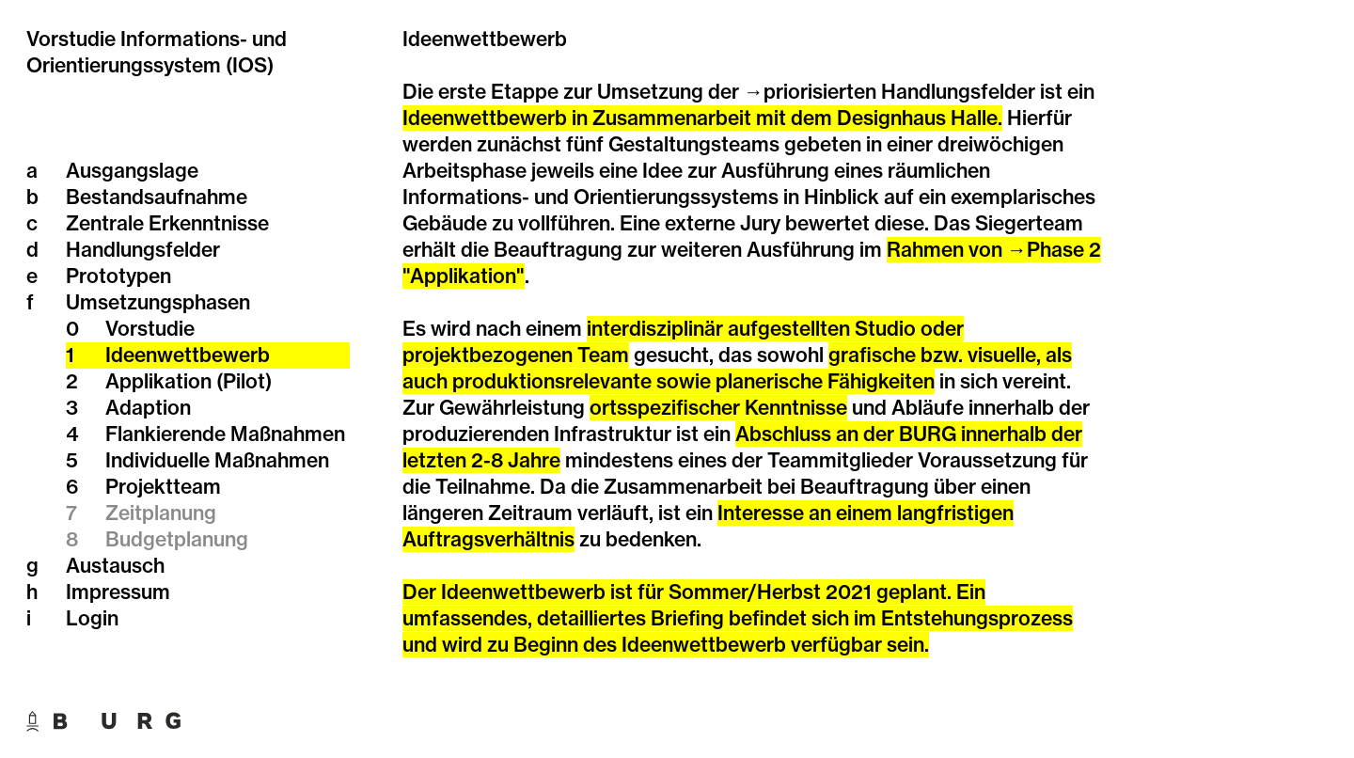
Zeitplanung (141, 513)
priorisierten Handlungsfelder (899, 91)
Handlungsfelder (123, 250)
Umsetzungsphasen (138, 303)
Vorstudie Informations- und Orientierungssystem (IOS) (156, 52)
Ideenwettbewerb (168, 355)
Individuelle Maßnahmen (197, 461)
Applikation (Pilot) (169, 382)
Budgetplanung (157, 540)
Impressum (98, 592)
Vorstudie (130, 329)
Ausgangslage (112, 171)
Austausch (95, 566)
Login (72, 619)
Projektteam (143, 487)
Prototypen (98, 276)
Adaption (128, 408)
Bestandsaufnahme (136, 197)
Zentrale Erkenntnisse (147, 224)
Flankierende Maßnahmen (205, 434)
